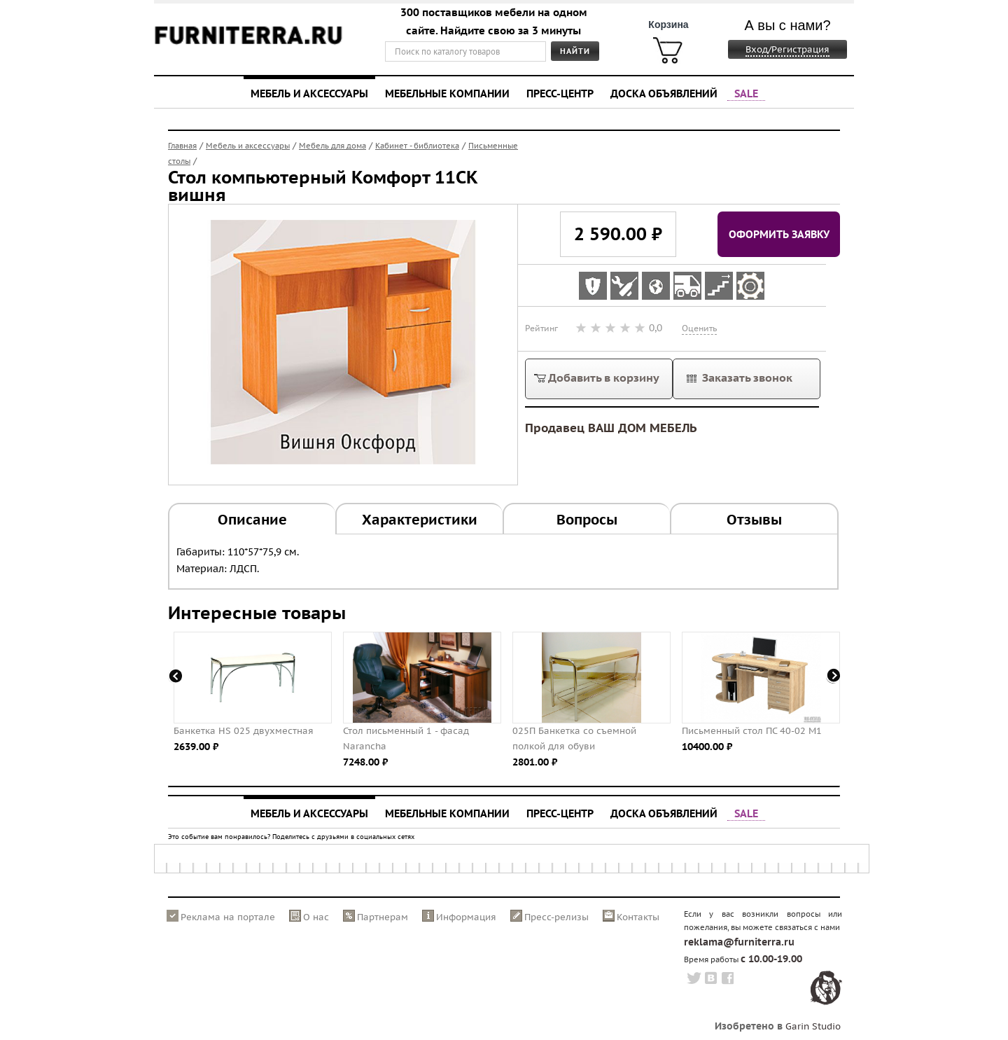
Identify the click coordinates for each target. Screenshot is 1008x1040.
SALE (746, 93)
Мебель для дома (332, 146)
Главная (182, 146)
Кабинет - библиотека (417, 146)
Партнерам (382, 917)
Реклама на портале (228, 917)
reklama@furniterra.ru (739, 942)
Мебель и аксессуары (309, 93)
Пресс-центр (560, 93)
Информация (466, 917)
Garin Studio (813, 1026)
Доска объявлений (664, 93)
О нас (316, 917)
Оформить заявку (779, 234)
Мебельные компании (447, 93)
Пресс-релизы (556, 917)
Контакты (638, 917)
